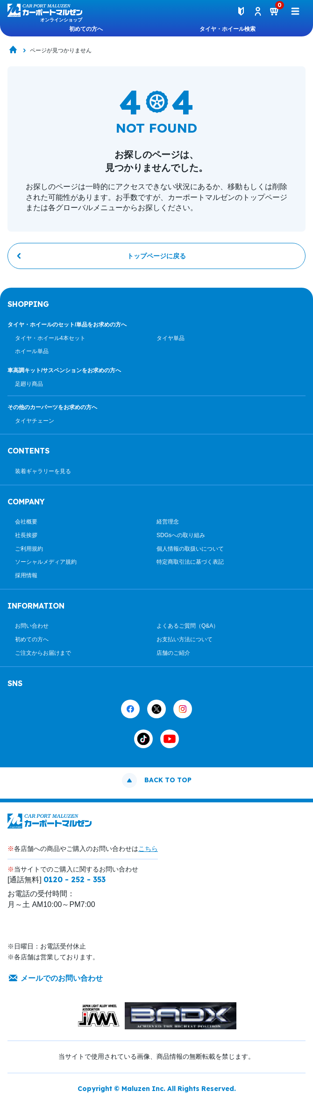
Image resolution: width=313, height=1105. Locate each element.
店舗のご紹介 (173, 653)
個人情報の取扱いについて (190, 548)
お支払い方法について (184, 639)
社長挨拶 (26, 535)
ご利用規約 (29, 548)
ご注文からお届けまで (43, 653)
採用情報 (26, 575)
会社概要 (26, 521)
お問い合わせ (32, 626)
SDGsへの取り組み (180, 535)
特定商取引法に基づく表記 (190, 562)
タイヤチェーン (34, 421)
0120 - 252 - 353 (74, 879)
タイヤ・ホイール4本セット (50, 338)
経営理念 (167, 521)
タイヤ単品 (170, 338)
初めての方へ (86, 29)
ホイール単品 (32, 351)
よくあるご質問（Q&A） (187, 626)
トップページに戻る (156, 256)
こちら (148, 848)
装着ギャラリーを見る (43, 471)
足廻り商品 (29, 384)
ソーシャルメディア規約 (46, 562)
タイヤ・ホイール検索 (227, 29)
